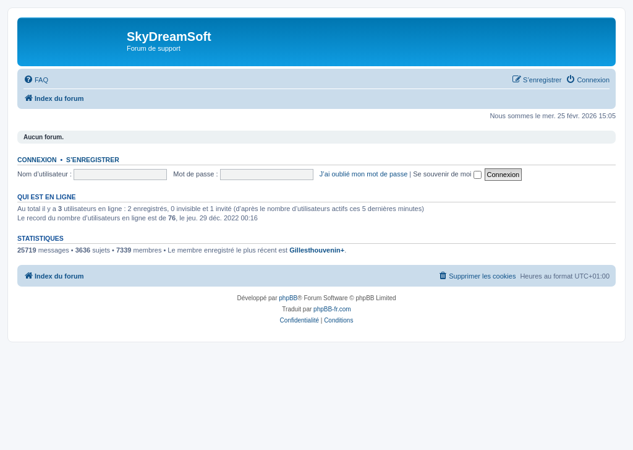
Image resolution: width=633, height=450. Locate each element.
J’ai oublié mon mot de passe (363, 174)
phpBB (288, 298)
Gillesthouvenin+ (316, 250)
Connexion (37, 159)
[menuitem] (35, 79)
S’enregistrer (92, 159)
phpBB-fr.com (332, 309)
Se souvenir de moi (447, 174)
